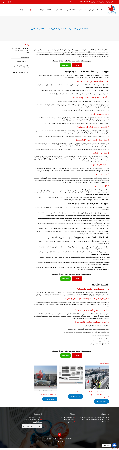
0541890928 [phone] (84, 2)
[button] (114, 445)
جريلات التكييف (78, 392)
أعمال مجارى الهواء (69, 419)
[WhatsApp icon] (10, 2)
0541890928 (32, 417)
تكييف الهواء (70, 421)
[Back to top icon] (59, 435)
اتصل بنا (77, 65)
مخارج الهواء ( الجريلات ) (67, 417)
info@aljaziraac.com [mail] (73, 2)
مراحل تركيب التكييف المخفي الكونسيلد (21, 67)
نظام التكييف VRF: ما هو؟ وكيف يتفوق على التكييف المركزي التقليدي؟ (98, 394)
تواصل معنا (38, 414)
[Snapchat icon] (6, 2)
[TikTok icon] (3, 2)
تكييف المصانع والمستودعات (21, 72)
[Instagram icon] (8, 2)
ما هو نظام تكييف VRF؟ (49, 394)
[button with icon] (40, 426)
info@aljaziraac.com (30, 419)
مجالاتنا (72, 414)
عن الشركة (105, 414)
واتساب (65, 65)
